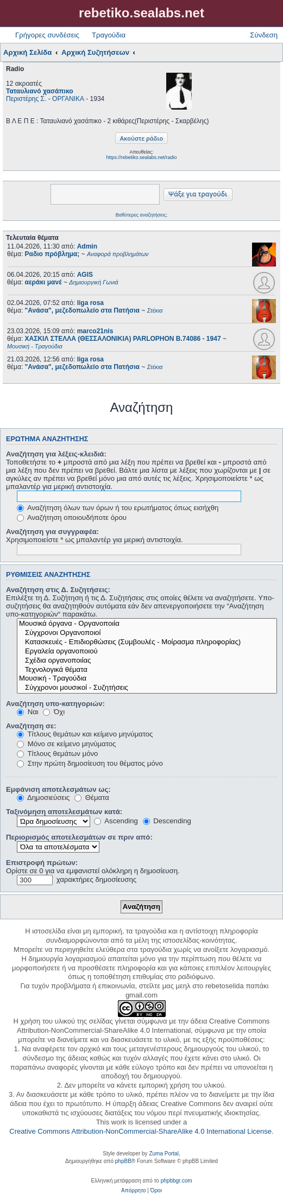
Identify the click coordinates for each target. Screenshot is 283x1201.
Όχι (54, 712)
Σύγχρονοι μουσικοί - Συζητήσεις (147, 687)
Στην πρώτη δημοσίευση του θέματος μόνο (90, 763)
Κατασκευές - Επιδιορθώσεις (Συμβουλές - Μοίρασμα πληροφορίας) (147, 642)
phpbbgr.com (176, 1181)
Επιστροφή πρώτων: (42, 863)
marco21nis (95, 331)
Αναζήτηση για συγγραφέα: (52, 532)
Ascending (116, 821)
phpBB (123, 1161)
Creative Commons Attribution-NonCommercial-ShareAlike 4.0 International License (140, 1131)
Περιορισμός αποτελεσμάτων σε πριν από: (79, 837)
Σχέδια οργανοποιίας (147, 660)
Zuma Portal (163, 1153)
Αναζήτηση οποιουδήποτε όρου (72, 517)
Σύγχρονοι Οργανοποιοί (147, 633)
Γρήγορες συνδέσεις (47, 35)
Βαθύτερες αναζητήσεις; (141, 215)
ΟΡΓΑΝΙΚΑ (68, 99)
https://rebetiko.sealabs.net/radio (141, 157)
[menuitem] (133, 1191)
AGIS (85, 274)
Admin (87, 246)
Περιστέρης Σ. (26, 99)
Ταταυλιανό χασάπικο (39, 91)
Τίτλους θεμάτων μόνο (57, 753)
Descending (167, 821)
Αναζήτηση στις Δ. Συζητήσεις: (58, 590)
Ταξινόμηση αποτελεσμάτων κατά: (64, 812)
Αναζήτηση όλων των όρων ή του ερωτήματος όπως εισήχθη (117, 508)
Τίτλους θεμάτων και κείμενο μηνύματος (85, 734)
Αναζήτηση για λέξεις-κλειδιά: (56, 454)
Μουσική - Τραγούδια (147, 678)
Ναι (28, 712)
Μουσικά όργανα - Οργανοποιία (147, 623)
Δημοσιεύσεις (43, 797)
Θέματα (91, 797)
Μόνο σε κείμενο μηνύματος (66, 744)
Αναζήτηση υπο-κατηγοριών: (55, 704)
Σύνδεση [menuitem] (264, 35)
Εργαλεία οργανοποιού (147, 651)
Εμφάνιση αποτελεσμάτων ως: (58, 789)
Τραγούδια (108, 35)
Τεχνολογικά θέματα (147, 670)
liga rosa (90, 303)
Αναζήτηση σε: (31, 726)
